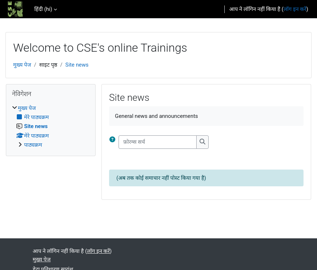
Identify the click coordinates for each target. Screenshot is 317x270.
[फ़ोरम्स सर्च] (158, 141)
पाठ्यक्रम (33, 145)
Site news (77, 64)
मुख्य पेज (22, 64)
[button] (114, 141)
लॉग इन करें (294, 9)
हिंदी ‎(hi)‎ (43, 9)
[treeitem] (50, 126)
